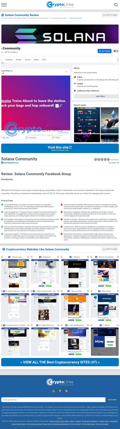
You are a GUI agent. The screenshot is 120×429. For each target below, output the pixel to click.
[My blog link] (54, 391)
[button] (4, 5)
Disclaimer (114, 421)
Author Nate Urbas (18, 424)
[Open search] (116, 5)
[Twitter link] (66, 391)
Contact (78, 421)
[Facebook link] (60, 391)
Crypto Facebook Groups (59, 18)
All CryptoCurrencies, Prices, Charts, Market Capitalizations (48, 424)
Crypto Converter (102, 424)
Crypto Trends (76, 424)
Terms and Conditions (90, 421)
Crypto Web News (88, 424)
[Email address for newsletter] (53, 399)
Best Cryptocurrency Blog (59, 421)
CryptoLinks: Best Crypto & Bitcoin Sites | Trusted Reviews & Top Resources (24, 18)
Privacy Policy (104, 421)
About (71, 421)
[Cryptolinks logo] (60, 4)
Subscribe (112, 400)
